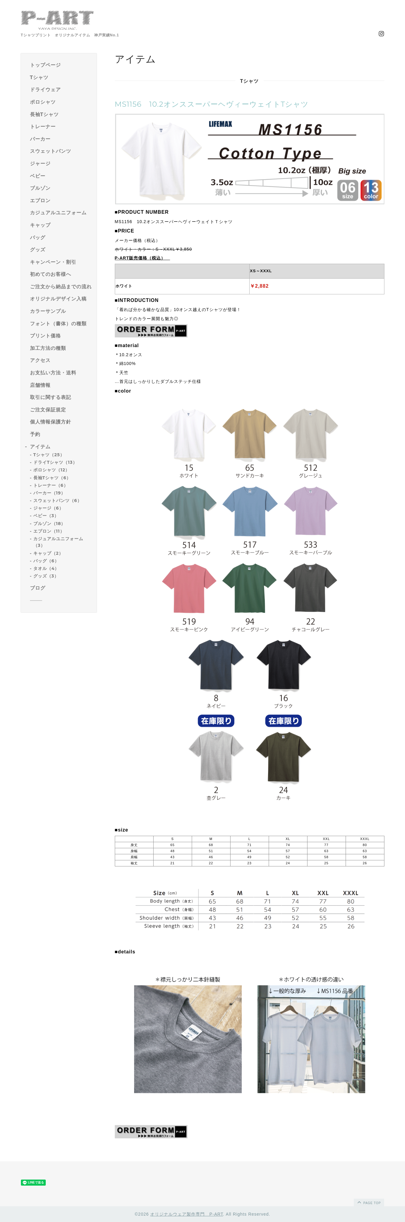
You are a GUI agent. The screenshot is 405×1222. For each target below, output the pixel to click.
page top (368, 1202)
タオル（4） (46, 568)
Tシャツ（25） (49, 454)
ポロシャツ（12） (51, 470)
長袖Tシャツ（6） (52, 477)
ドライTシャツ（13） (55, 462)
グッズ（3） (46, 576)
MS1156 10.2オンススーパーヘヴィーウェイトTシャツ (212, 104)
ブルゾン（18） (49, 523)
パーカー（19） (49, 493)
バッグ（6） (46, 561)
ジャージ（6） (48, 508)
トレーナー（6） (50, 485)
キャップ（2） (48, 553)
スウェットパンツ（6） (57, 500)
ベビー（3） (46, 515)
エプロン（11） (49, 531)
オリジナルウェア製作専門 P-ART (186, 1214)
